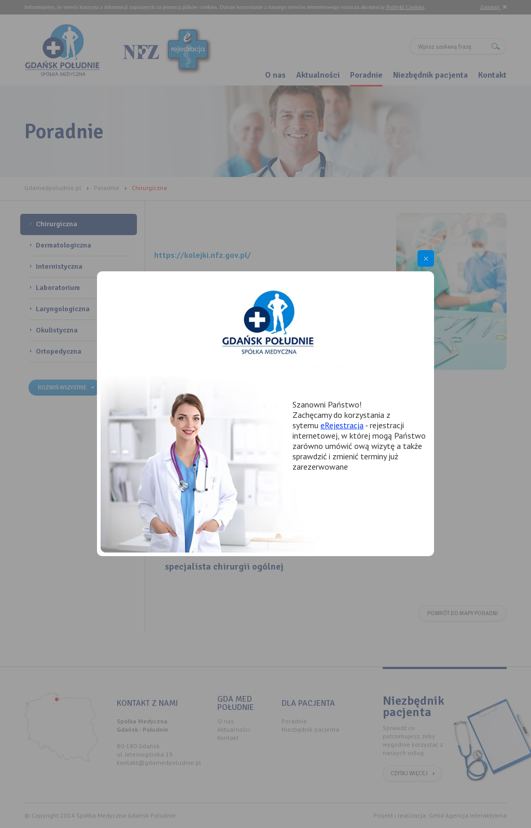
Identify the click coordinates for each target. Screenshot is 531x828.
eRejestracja (342, 425)
